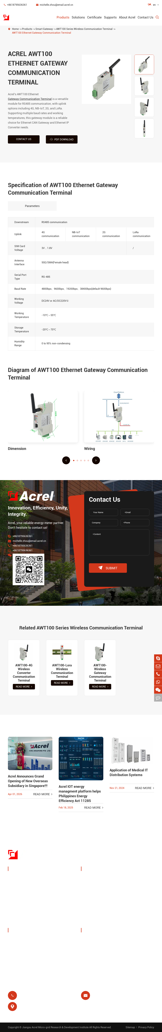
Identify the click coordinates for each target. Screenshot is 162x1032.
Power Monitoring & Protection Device (35, 877)
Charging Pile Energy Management (98, 879)
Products (63, 17)
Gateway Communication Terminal (30, 99)
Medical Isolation (133, 904)
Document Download (98, 938)
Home (15, 28)
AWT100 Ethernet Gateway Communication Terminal (41, 32)
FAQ (87, 961)
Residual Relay (94, 904)
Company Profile (22, 938)
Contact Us (145, 17)
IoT (124, 889)
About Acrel (127, 17)
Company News (21, 953)
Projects (17, 961)
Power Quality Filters (25, 915)
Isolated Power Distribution (29, 922)
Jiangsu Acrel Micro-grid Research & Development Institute (55, 1027)
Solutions (78, 17)
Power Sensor (20, 892)
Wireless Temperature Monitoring (136, 879)
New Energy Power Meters (28, 907)
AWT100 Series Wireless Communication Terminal (84, 28)
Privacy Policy (146, 1027)
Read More (24, 686)
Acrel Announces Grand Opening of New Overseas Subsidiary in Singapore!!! (28, 781)
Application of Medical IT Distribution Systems (129, 772)
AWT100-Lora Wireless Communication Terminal (62, 671)
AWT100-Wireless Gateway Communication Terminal (100, 672)
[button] (66, 460)
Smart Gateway (44, 28)
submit (107, 568)
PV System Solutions (98, 889)
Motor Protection (132, 896)
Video (88, 953)
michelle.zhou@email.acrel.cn (54, 4)
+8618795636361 (15, 4)
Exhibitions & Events (24, 946)
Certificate (94, 17)
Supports (110, 17)
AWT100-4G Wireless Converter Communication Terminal (24, 672)
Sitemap (130, 1027)
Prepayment (92, 911)
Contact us (23, 139)
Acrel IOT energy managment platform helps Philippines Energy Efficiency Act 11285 (80, 794)
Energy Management (24, 884)
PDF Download (62, 139)
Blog (87, 946)
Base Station (93, 896)
